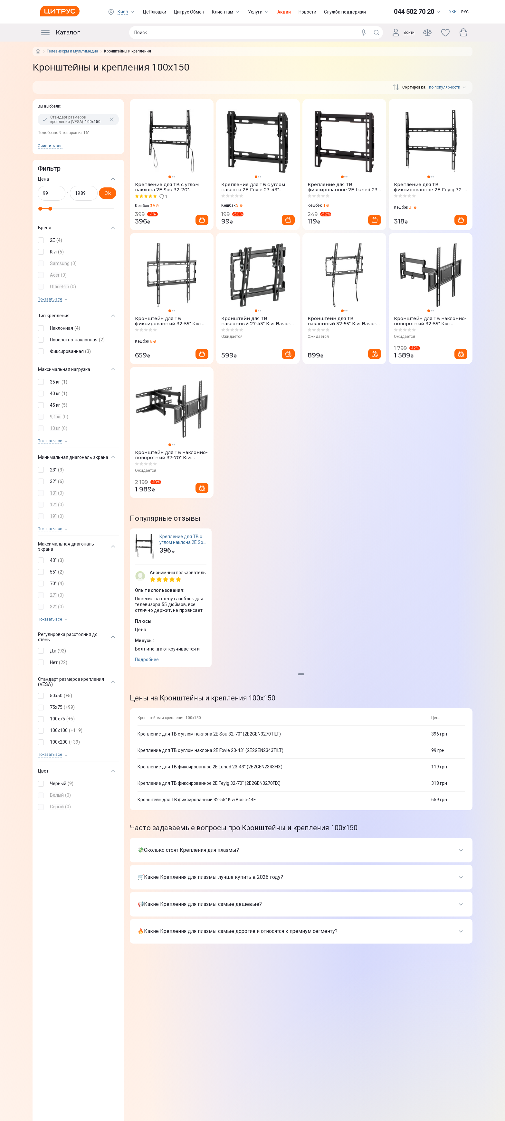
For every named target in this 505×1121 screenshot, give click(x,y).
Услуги (259, 12)
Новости (307, 11)
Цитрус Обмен (189, 11)
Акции (284, 11)
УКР (452, 11)
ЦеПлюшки (154, 11)
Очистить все (50, 146)
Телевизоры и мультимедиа (72, 51)
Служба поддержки (345, 11)
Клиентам (226, 12)
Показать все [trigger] (50, 299)
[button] (77, 240)
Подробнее (147, 659)
